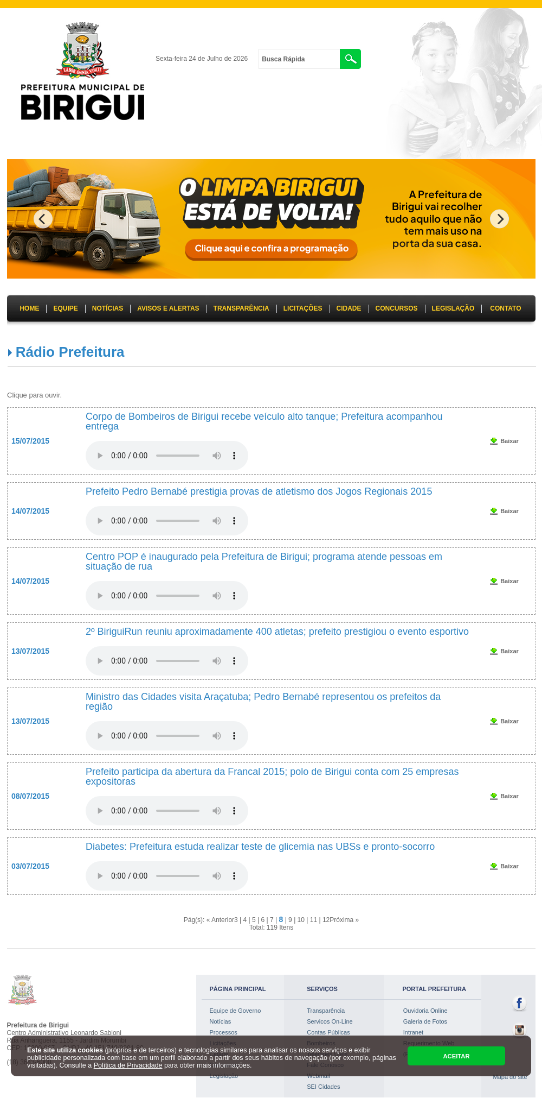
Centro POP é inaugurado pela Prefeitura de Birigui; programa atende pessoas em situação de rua (264, 561)
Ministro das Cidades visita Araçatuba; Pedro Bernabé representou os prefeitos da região (263, 701)
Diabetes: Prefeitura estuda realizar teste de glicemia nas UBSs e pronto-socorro (260, 846)
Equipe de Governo (235, 1010)
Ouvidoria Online (425, 1010)
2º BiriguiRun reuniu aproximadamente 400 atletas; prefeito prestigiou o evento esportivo (277, 631)
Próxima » (344, 920)
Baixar (509, 441)
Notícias (220, 1021)
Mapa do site (510, 1077)
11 (313, 920)
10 (301, 920)
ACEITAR (456, 1056)
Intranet (413, 1032)
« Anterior (220, 920)
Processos (223, 1032)
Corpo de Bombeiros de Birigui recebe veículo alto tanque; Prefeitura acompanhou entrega (264, 421)
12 (326, 920)
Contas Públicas (328, 1032)
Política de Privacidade (128, 1065)
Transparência (326, 1010)
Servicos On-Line (329, 1021)
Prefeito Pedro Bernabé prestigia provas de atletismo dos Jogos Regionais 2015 (261, 491)
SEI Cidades (323, 1086)
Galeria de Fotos (425, 1021)
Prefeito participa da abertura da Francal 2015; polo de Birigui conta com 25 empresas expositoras (272, 776)
